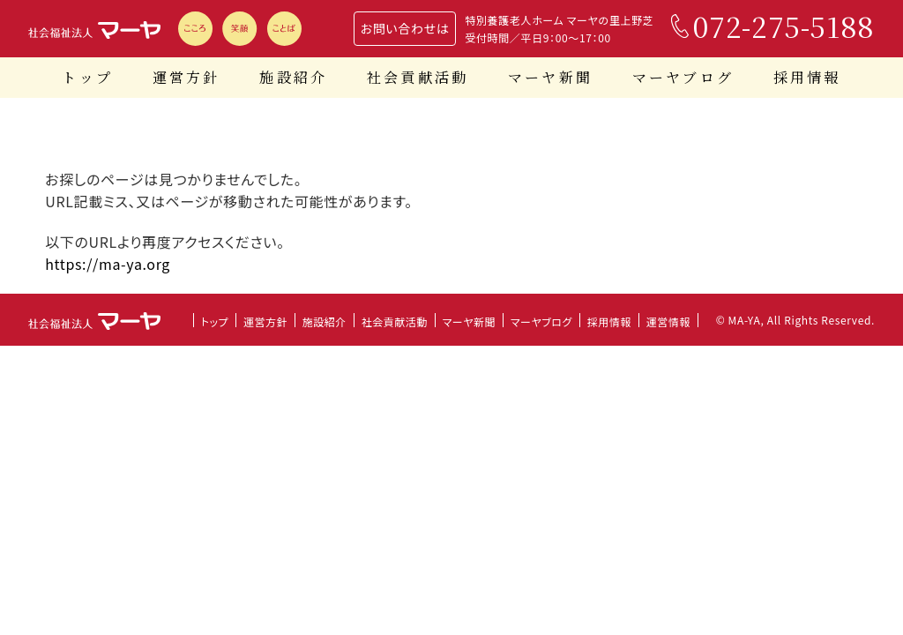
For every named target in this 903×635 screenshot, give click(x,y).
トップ (87, 77)
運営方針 (186, 77)
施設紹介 (293, 77)
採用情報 (807, 77)
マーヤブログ (683, 77)
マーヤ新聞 (550, 77)
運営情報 (668, 321)
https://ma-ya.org (107, 263)
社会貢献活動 (417, 77)
